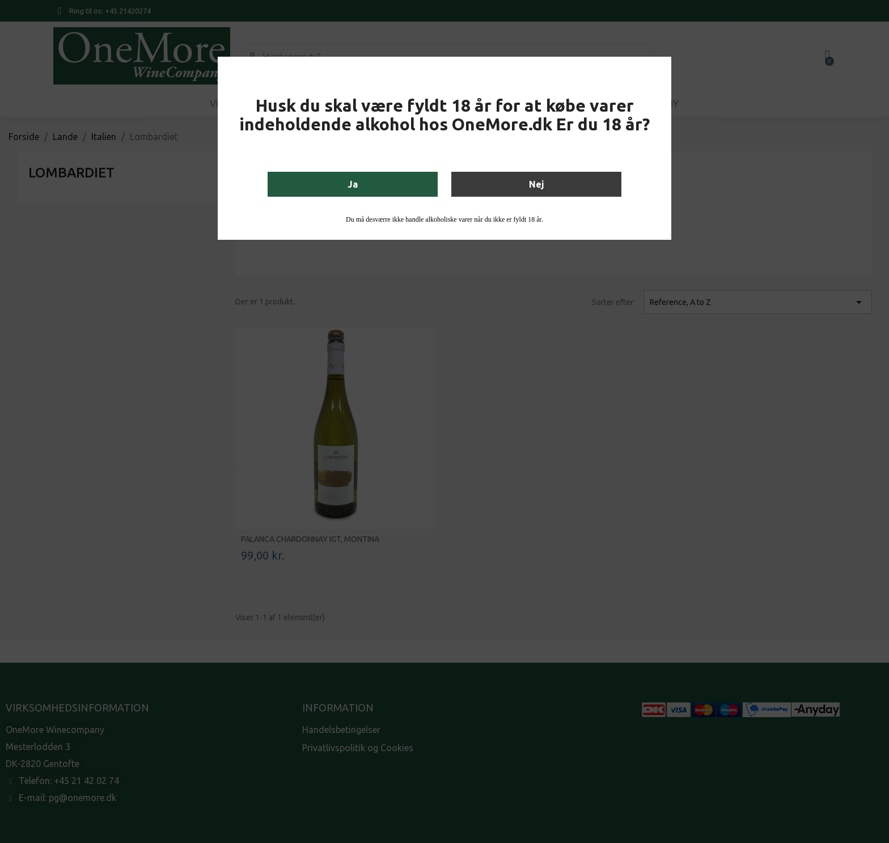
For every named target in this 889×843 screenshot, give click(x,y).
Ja (353, 184)
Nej (536, 184)
